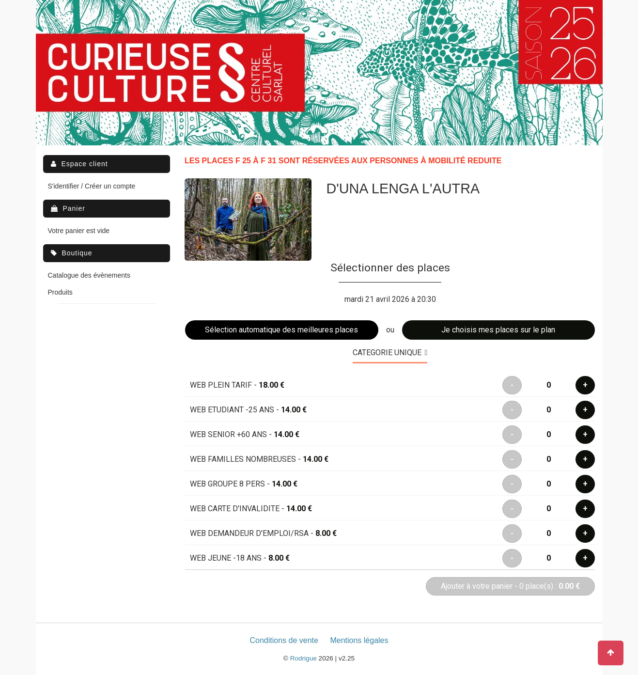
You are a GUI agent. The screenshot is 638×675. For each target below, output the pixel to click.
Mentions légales (359, 640)
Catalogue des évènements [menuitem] (89, 275)
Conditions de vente (284, 640)
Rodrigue (303, 658)
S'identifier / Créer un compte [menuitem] (92, 186)
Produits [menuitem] (60, 292)
